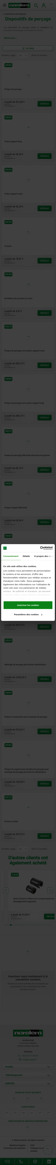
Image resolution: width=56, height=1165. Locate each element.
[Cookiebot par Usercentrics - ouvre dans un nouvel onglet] (40, 548)
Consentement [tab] (10, 556)
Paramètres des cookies (28, 614)
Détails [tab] (26, 556)
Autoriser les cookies (28, 605)
